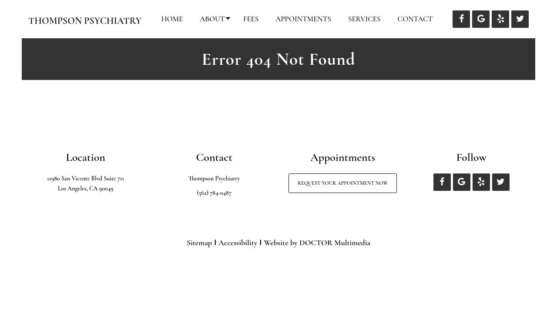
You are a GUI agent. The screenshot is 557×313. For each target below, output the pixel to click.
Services (364, 18)
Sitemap (199, 242)
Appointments (303, 18)
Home (172, 18)
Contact (415, 18)
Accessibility (237, 242)
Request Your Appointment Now (343, 183)
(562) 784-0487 (214, 192)
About (212, 18)
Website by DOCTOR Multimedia (317, 242)
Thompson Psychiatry (84, 21)
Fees (251, 18)
